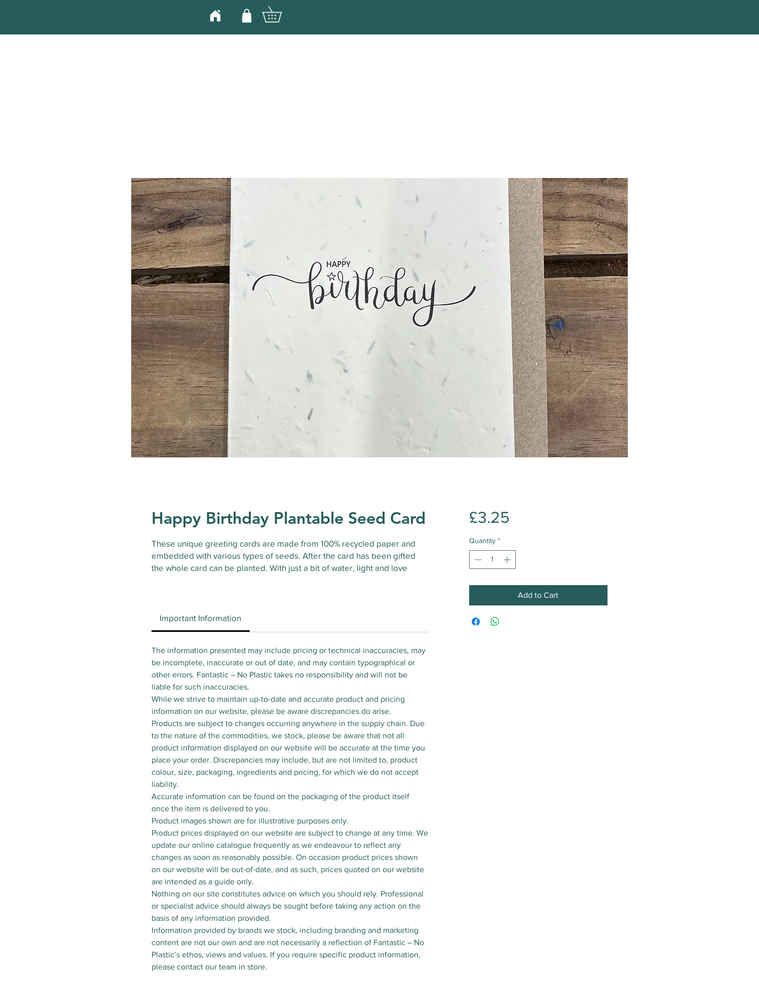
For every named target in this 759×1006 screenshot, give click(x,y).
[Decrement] (477, 559)
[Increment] (508, 559)
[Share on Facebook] (476, 622)
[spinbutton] (492, 559)
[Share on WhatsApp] (495, 622)
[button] (279, 14)
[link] (200, 618)
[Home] (215, 15)
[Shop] (246, 15)
